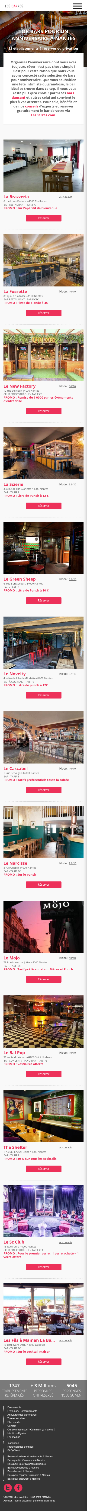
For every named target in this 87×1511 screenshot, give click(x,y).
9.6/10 (72, 579)
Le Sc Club (13, 1242)
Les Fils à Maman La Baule (30, 1340)
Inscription (13, 1443)
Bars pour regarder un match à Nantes (28, 1475)
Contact (11, 1426)
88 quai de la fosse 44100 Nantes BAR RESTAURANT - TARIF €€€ (25, 299)
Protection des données (20, 1447)
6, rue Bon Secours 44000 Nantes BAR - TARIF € (25, 587)
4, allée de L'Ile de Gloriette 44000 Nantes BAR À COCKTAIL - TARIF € (28, 681)
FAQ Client (13, 1450)
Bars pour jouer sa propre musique (26, 1464)
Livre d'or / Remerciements (22, 1411)
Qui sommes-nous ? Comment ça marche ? (31, 1429)
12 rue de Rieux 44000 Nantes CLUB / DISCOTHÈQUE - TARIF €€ (38, 396)
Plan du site (13, 1422)
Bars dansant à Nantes (20, 1471)
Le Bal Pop (14, 1052)
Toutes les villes (16, 1418)
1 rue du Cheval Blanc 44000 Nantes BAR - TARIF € (30, 1155)
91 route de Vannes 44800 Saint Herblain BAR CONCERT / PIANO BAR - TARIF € (27, 1060)
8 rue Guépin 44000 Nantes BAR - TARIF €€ (19, 871)
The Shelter (15, 1147)
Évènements (14, 1407)
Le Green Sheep (19, 579)
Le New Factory (19, 386)
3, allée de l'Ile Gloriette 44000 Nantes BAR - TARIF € (25, 492)
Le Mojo (11, 958)
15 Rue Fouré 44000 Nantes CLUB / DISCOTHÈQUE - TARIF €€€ (41, 1252)
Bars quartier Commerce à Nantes (26, 1460)
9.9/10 (72, 484)
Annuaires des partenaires (21, 1415)
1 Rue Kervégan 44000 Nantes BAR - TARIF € (36, 776)
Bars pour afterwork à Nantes (23, 1479)
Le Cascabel (15, 768)
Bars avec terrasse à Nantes (23, 1467)
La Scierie (13, 484)
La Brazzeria (16, 196)
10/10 (72, 291)
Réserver (43, 218)
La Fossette (15, 291)
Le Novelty (14, 673)
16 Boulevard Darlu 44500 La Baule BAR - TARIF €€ (26, 1348)
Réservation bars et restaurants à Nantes (30, 1456)
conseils (31, 106)
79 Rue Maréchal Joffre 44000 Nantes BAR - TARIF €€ (38, 966)
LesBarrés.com (43, 115)
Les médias (13, 1437)
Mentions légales (16, 1433)
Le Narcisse (15, 863)
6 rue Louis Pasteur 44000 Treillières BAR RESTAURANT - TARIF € (30, 204)
